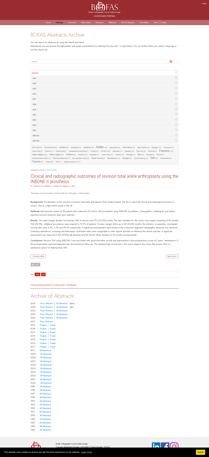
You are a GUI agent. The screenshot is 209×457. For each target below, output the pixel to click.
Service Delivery (141, 158)
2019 (34, 110)
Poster (53, 325)
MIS (141, 154)
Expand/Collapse (176, 72)
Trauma (37, 162)
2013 (34, 78)
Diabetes (129, 151)
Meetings (59, 22)
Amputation (76, 147)
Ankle (101, 147)
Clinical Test (61, 151)
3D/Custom (37, 147)
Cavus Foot (37, 151)
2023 (34, 125)
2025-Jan (36, 136)
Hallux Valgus (56, 154)
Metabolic (130, 154)
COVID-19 (105, 151)
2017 (34, 99)
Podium (54, 170)
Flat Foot (141, 151)
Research (100, 22)
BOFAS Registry (127, 22)
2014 (34, 83)
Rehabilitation (113, 158)
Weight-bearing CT (72, 162)
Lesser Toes (107, 154)
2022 (34, 120)
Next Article (172, 256)
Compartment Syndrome (78, 151)
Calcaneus (168, 147)
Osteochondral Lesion (41, 158)
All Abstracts (62, 303)
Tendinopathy (166, 158)
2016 (34, 94)
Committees (144, 22)
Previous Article (38, 256)
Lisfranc (119, 154)
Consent (94, 151)
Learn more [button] (86, 452)
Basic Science (143, 147)
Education (72, 22)
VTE (58, 162)
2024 (34, 130)
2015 (34, 89)
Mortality (150, 154)
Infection (82, 154)
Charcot (49, 151)
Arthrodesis (128, 147)
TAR (154, 158)
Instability (94, 154)
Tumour (49, 162)
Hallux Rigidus (39, 154)
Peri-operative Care (80, 158)
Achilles (64, 147)
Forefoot (152, 151)
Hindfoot (71, 154)
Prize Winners (46, 303)
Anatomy (88, 147)
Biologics (156, 147)
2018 (34, 104)
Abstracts (35, 73)
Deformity (117, 151)
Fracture (166, 151)
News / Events (160, 22)
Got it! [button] (200, 452)
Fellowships (86, 22)
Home (48, 22)
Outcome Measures (61, 158)
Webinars (112, 22)
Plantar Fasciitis (98, 158)
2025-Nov (36, 141)
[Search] (93, 61)
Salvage (127, 158)
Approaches (115, 147)
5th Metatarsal (51, 147)
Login (204, 4)
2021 (34, 115)
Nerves (160, 154)
